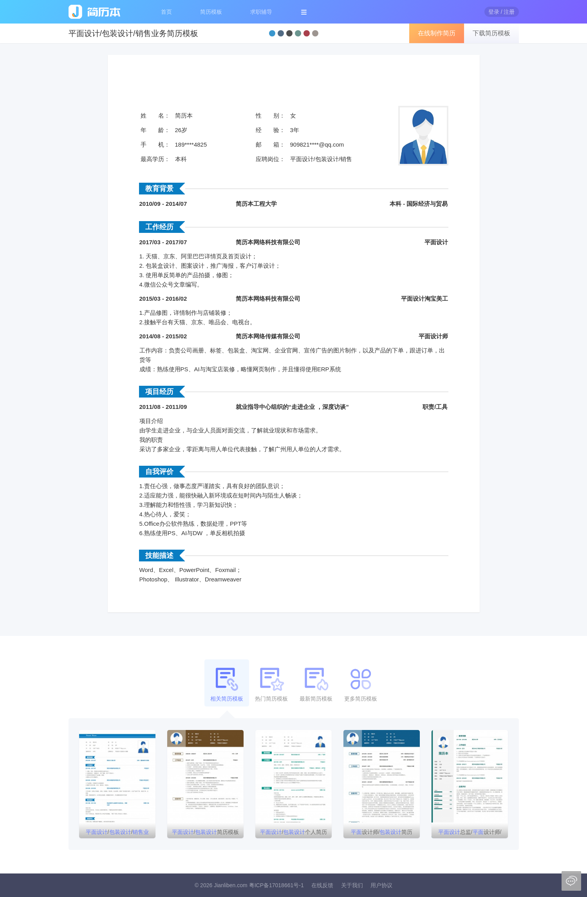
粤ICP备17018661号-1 (276, 885)
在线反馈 (322, 885)
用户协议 (381, 885)
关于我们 (352, 885)
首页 (166, 12)
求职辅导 (261, 12)
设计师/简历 (382, 832)
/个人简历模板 (293, 833)
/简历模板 (205, 832)
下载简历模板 (491, 33)
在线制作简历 (436, 33)
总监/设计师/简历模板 (470, 833)
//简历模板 (117, 833)
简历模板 (211, 12)
